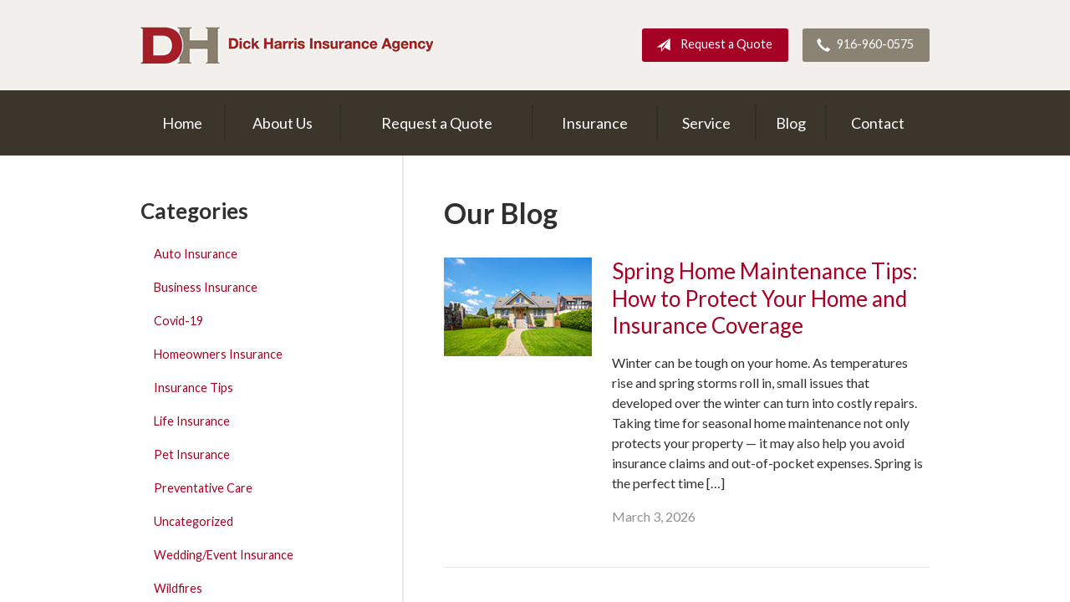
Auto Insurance (195, 254)
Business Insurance (205, 287)
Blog (791, 123)
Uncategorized (193, 521)
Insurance (595, 123)
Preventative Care (203, 488)
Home (182, 123)
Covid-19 (178, 321)
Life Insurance (192, 421)
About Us (282, 123)
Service (706, 123)
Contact (877, 123)
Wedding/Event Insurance (223, 555)
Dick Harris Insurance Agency (286, 45)
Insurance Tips (193, 387)
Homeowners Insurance (218, 354)
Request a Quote (711, 45)
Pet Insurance (192, 454)
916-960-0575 (862, 45)
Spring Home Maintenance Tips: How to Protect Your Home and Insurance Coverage (765, 298)
